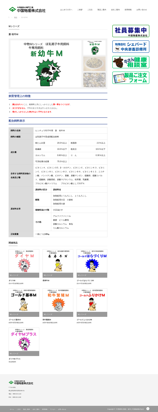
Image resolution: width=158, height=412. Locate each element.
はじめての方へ (66, 10)
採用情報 (128, 10)
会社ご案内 (115, 10)
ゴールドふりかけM (84, 320)
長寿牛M (46, 281)
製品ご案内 (102, 10)
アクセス (52, 409)
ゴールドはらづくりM (85, 281)
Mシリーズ (14, 26)
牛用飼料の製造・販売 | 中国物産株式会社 (130, 409)
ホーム (12, 409)
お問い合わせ (142, 10)
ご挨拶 (79, 10)
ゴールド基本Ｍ (15, 320)
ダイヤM (12, 281)
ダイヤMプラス (14, 359)
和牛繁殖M (47, 320)
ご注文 (90, 10)
